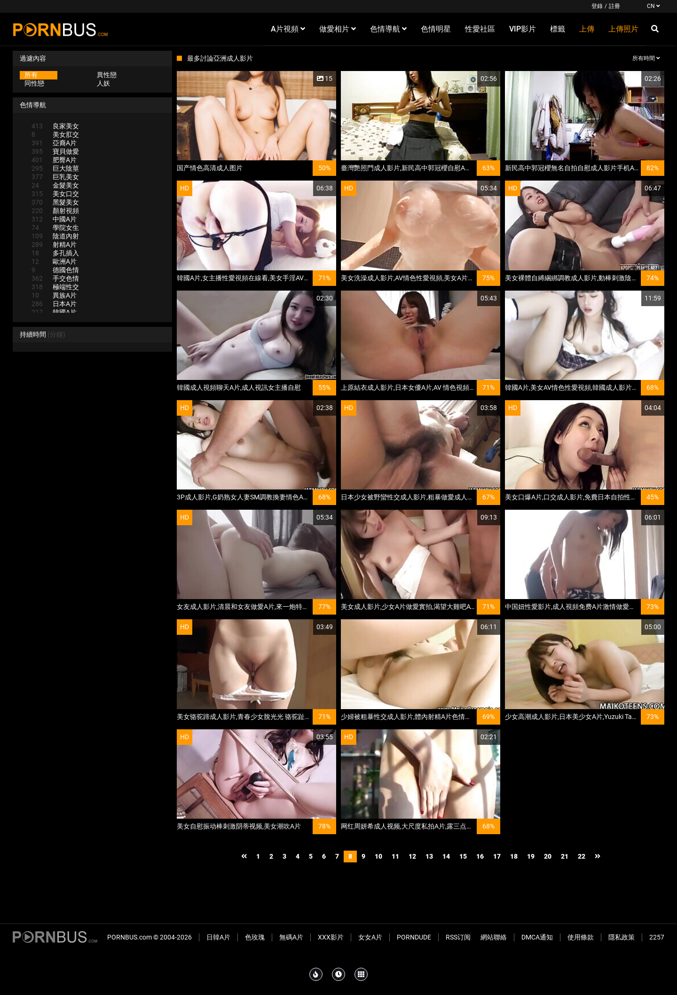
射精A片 (54, 244)
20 (547, 856)
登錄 (597, 6)
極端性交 (55, 287)
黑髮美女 (55, 202)
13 (429, 856)
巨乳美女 (55, 177)
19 (531, 856)
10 (378, 856)
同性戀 (34, 83)
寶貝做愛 (55, 151)
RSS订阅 (458, 937)
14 (446, 856)
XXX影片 (331, 937)
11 (395, 856)
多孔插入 (55, 253)
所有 (31, 75)
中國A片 (54, 219)
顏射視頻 (55, 210)
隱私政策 (621, 937)
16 (480, 856)
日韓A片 (218, 937)
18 (514, 856)
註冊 (614, 6)
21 (564, 856)
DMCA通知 (537, 937)
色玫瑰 (255, 937)
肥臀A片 (54, 160)
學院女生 (55, 227)
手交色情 (55, 278)
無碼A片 (291, 937)
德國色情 (55, 270)
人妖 (103, 83)
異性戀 (107, 75)
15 (463, 856)
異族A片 (54, 295)
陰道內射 (55, 236)
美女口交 (55, 193)
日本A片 (54, 304)
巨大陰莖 (55, 168)
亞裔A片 (54, 143)
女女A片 (370, 937)
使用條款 (580, 937)
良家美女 (55, 126)
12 (412, 856)
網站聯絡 (493, 937)
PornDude (414, 937)
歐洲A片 (54, 261)
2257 (656, 937)
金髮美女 (55, 185)
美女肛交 (55, 134)
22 (581, 856)
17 (497, 856)
